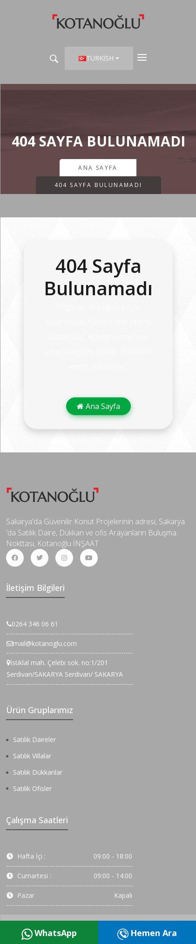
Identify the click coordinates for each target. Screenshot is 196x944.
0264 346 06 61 (32, 623)
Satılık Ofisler (32, 788)
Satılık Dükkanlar (37, 772)
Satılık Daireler (34, 739)
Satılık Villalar (32, 755)
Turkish (96, 58)
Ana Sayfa (98, 168)
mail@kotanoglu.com (42, 643)
